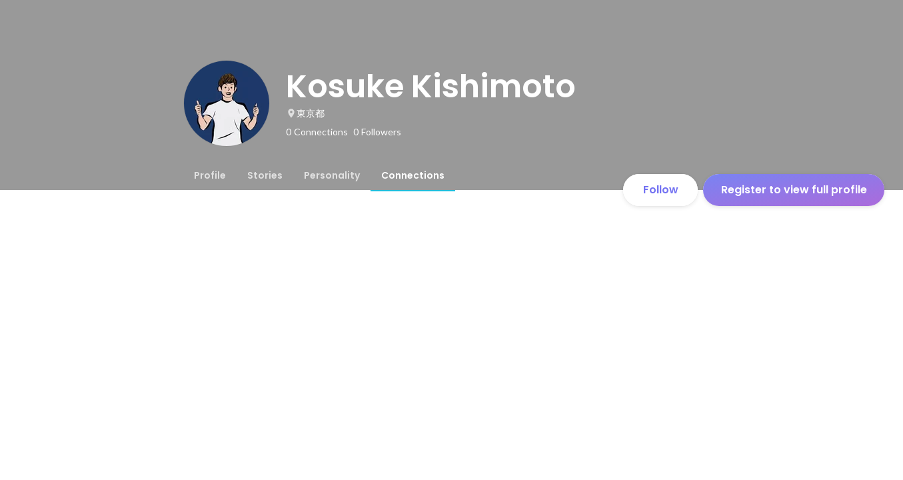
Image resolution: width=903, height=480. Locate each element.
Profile (210, 175)
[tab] (210, 175)
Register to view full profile (794, 189)
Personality (332, 175)
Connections (413, 175)
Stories (265, 175)
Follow (660, 189)
